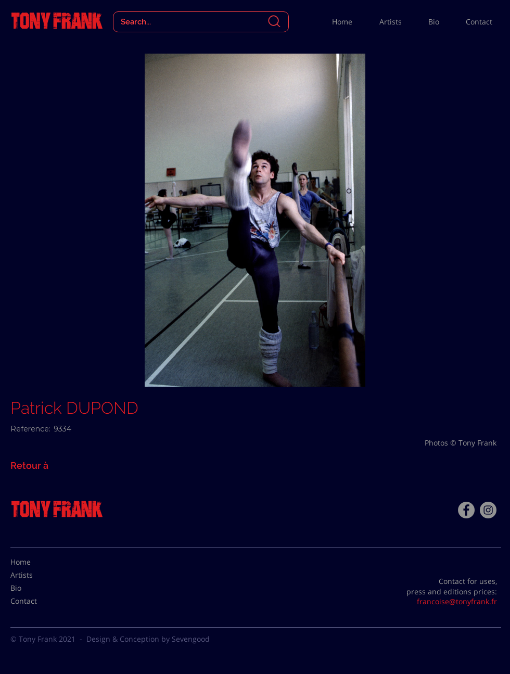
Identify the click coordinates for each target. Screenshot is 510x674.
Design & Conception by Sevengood (148, 639)
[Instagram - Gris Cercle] (488, 510)
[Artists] (36, 575)
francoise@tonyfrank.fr (457, 601)
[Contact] (36, 601)
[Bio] (36, 588)
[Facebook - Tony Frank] (466, 510)
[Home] (36, 562)
